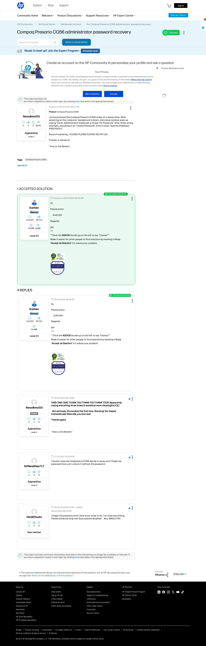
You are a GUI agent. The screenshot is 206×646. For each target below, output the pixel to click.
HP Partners (127, 587)
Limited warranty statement (148, 630)
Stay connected (164, 587)
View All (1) (22, 165)
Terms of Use (38, 575)
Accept (113, 94)
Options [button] (185, 32)
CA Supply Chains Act (63, 630)
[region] (104, 83)
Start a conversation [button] (76, 42)
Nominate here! (90, 51)
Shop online (56, 591)
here (77, 101)
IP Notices (53, 633)
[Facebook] (163, 592)
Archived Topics (46, 24)
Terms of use (128, 630)
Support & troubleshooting (97, 595)
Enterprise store (58, 602)
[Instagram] (168, 592)
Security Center (93, 613)
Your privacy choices (112, 630)
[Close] (157, 68)
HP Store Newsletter (24, 616)
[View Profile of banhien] (34, 208)
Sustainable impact (23, 602)
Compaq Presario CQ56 (36, 160)
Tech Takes (20, 613)
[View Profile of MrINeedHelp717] (34, 466)
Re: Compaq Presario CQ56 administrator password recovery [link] (119, 24)
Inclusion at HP (22, 606)
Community (91, 599)
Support (90, 587)
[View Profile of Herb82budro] (34, 517)
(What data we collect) (141, 79)
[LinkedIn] (159, 592)
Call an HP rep (57, 595)
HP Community (25, 24)
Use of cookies (110, 85)
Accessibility (47, 630)
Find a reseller (57, 599)
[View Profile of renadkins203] (31, 116)
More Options (92, 94)
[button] (130, 107)
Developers (126, 599)
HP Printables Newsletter (26, 620)
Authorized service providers (98, 602)
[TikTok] (182, 592)
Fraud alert (91, 609)
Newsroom (20, 609)
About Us (19, 587)
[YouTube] (177, 592)
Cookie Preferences (92, 630)
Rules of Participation (61, 575)
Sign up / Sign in (178, 15)
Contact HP (20, 591)
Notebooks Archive (71, 24)
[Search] (38, 42)
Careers (19, 595)
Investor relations (23, 599)
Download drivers (94, 591)
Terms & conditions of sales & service (31, 633)
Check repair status (94, 606)
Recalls (19, 630)
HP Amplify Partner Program (133, 591)
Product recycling (32, 630)
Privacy (78, 630)
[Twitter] (173, 592)
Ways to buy (56, 587)
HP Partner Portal (129, 595)
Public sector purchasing (61, 606)
